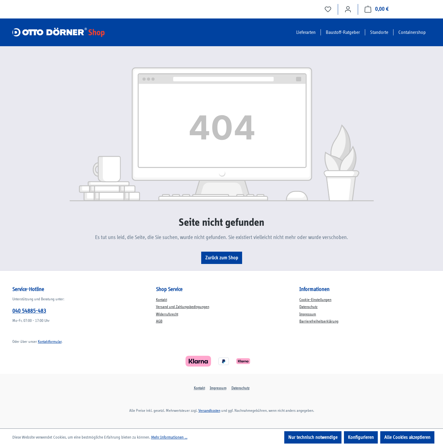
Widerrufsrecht (167, 314)
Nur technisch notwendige (312, 437)
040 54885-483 (29, 311)
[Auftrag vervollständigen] (377, 9)
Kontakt (161, 300)
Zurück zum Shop (221, 257)
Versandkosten (209, 411)
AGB (159, 321)
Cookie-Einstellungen (315, 300)
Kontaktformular (50, 342)
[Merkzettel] (328, 9)
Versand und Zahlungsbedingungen (182, 307)
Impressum (307, 314)
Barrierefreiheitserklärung (318, 321)
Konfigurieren (361, 437)
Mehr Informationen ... (169, 437)
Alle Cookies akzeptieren (407, 437)
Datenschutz (308, 307)
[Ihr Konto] (348, 9)
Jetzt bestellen (413, 9)
